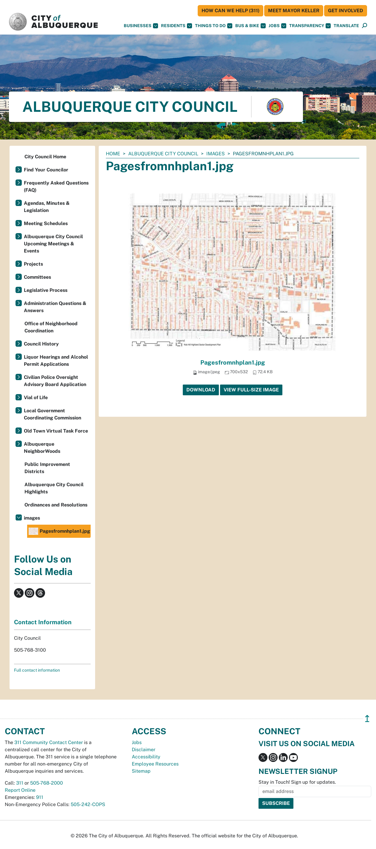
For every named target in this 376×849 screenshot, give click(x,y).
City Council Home (45, 156)
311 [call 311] (19, 783)
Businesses (141, 25)
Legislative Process (45, 290)
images (215, 154)
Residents (176, 25)
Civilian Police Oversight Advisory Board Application (55, 380)
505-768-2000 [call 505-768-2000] (46, 783)
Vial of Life (36, 397)
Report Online (20, 790)
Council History (41, 344)
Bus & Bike (250, 25)
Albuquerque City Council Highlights (53, 488)
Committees (37, 277)
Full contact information (37, 670)
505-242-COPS (88, 804)
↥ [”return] (367, 718)
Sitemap (141, 771)
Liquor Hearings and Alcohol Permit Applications (56, 360)
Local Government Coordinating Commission (52, 414)
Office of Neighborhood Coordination (51, 327)
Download (200, 390)
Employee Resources (155, 764)
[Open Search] (364, 26)
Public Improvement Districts (47, 467)
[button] (346, 25)
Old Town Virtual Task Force (56, 431)
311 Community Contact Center (48, 742)
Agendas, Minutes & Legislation (47, 206)
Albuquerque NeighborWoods (42, 447)
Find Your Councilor (46, 170)
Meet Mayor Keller (293, 10)
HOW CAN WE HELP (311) (230, 10)
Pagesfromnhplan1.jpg (232, 362)
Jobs (277, 25)
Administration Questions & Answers (55, 306)
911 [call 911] (39, 797)
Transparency (310, 25)
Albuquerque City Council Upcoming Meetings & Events (53, 244)
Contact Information (43, 622)
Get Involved (345, 10)
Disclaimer (143, 749)
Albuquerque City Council (163, 154)
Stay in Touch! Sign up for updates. (297, 782)
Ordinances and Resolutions (55, 505)
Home (113, 154)
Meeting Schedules (46, 223)
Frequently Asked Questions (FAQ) (56, 186)
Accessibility (146, 757)
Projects (33, 264)
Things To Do (213, 25)
